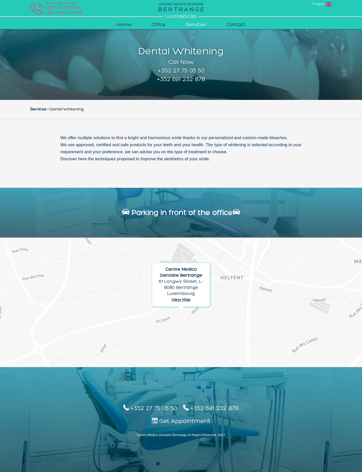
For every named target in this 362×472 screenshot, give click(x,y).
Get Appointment (181, 420)
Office (159, 24)
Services (196, 24)
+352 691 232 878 (63, 12)
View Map (181, 300)
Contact (236, 24)
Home (124, 24)
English (322, 4)
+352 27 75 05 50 (181, 71)
